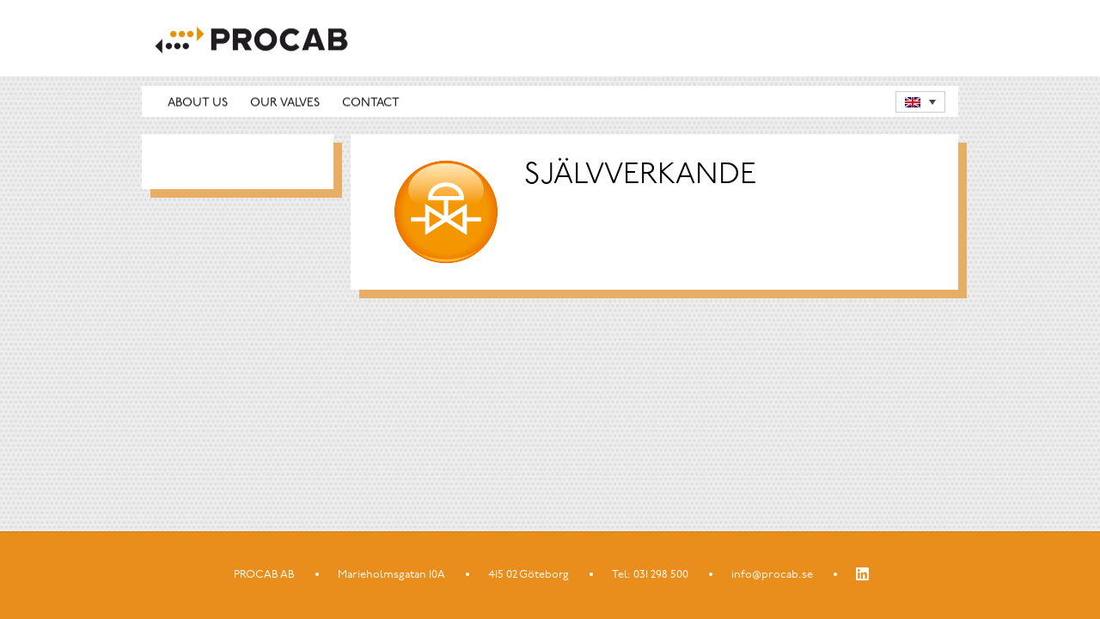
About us (198, 102)
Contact (371, 102)
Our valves (285, 102)
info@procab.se (772, 574)
